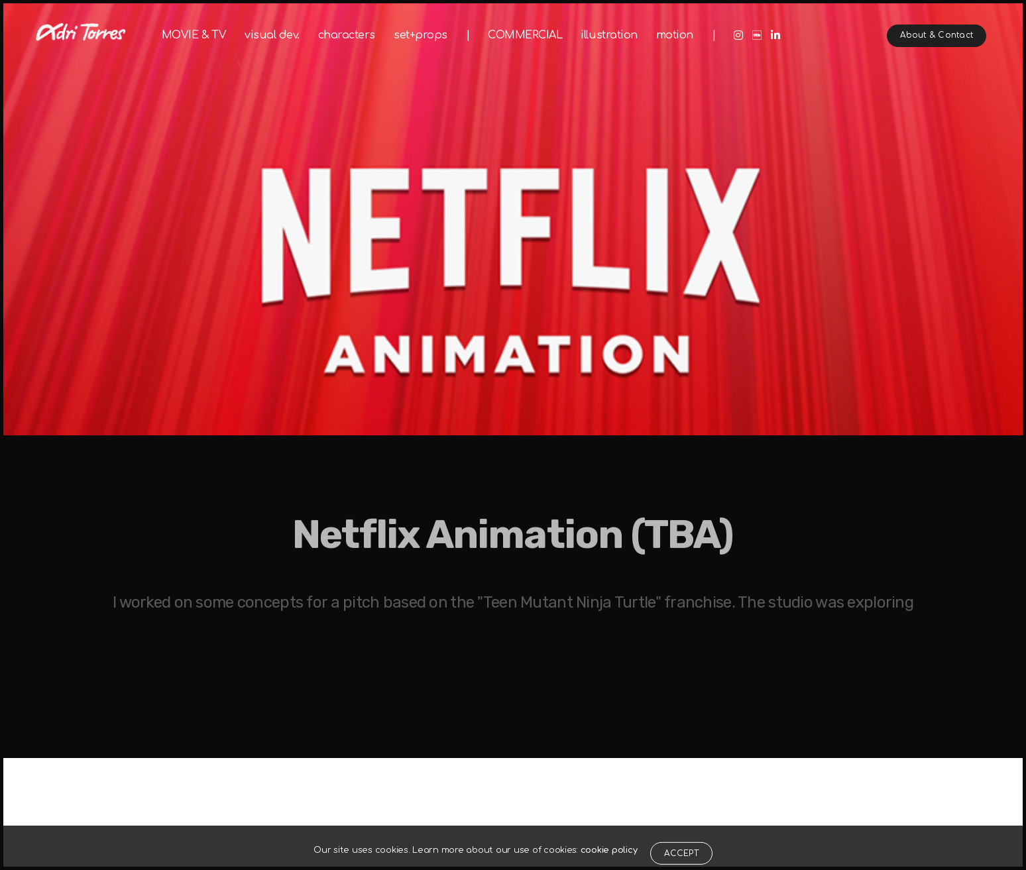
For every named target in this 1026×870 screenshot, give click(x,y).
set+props (420, 35)
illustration (609, 35)
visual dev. (272, 35)
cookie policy (609, 862)
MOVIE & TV (194, 35)
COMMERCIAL (525, 35)
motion (674, 35)
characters (346, 35)
